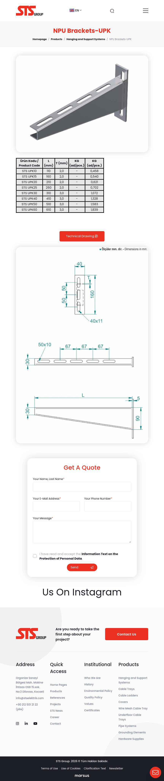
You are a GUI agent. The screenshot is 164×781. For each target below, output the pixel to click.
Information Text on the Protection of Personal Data (79, 556)
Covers (123, 702)
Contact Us (126, 634)
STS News (56, 711)
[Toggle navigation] (145, 11)
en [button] (75, 10)
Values (88, 704)
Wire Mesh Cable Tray (133, 708)
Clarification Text (95, 768)
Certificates (92, 710)
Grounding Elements (132, 732)
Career (54, 717)
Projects (55, 704)
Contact (55, 724)
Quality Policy (93, 697)
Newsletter (116, 768)
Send (82, 567)
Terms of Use (49, 768)
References (57, 698)
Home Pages (58, 685)
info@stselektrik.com (30, 698)
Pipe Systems (127, 726)
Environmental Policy (98, 691)
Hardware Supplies (131, 739)
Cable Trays (127, 689)
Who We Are (92, 678)
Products (56, 691)
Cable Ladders (128, 695)
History (89, 684)
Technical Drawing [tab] (82, 236)
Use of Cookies (71, 768)
